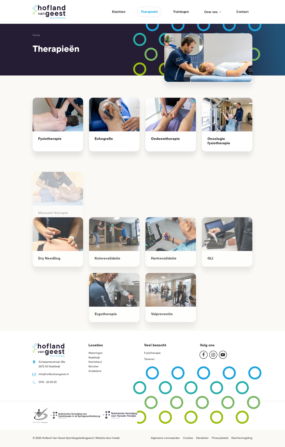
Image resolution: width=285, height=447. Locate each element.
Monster (93, 366)
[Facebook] (203, 354)
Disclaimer (202, 438)
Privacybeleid (220, 438)
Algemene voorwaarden (165, 438)
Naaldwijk (94, 357)
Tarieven (149, 359)
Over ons (212, 12)
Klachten (118, 12)
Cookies (188, 438)
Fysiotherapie (50, 139)
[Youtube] (223, 354)
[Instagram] (213, 354)
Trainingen (181, 12)
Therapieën (149, 12)
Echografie (104, 139)
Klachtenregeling (241, 438)
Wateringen (95, 353)
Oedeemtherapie (165, 139)
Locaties (95, 345)
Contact (242, 12)
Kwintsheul (95, 362)
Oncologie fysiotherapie (218, 142)
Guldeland (94, 371)
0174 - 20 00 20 (48, 382)
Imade (116, 438)
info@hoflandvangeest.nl (54, 374)
